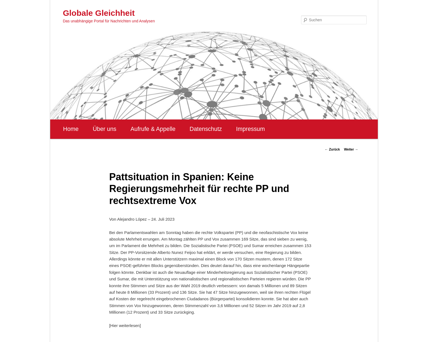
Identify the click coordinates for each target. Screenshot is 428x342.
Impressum (250, 129)
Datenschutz (205, 129)
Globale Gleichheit (99, 12)
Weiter (351, 149)
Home (71, 129)
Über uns (105, 129)
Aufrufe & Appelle (153, 129)
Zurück (332, 149)
